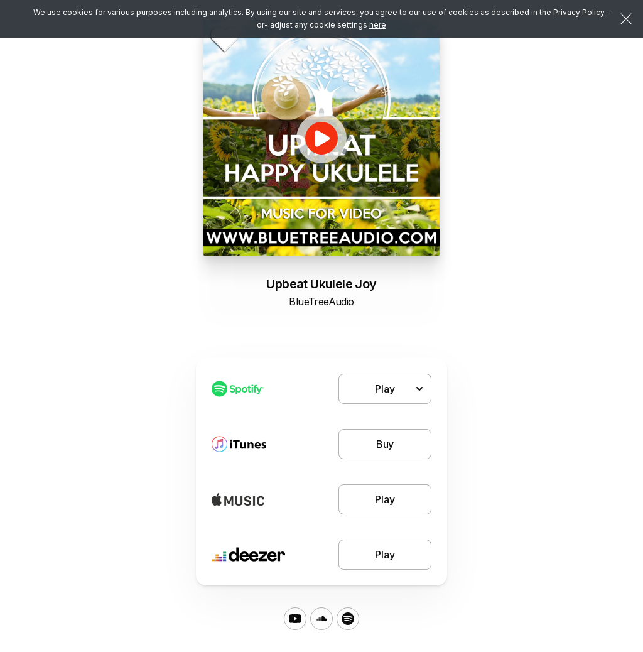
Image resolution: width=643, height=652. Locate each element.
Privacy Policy (579, 12)
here (377, 25)
